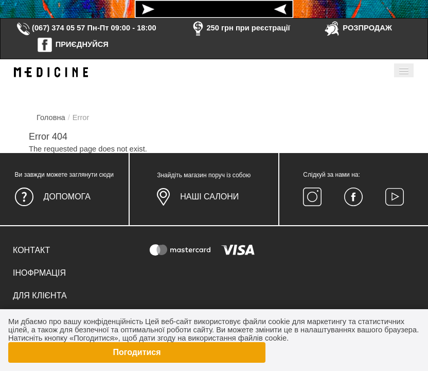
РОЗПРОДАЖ (358, 28)
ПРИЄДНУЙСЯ (73, 44)
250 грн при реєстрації (240, 28)
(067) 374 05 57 (50, 28)
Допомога (67, 196)
